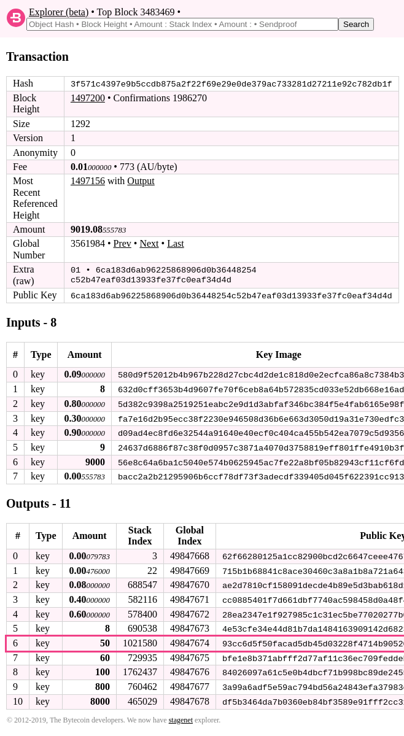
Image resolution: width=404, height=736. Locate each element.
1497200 (88, 98)
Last (175, 243)
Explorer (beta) (58, 12)
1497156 (88, 181)
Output (140, 181)
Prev (122, 243)
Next (148, 243)
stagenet (181, 715)
